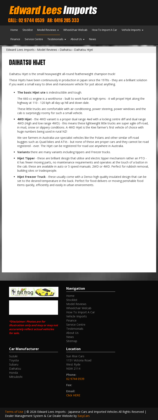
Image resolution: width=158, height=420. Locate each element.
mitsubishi (15, 377)
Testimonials (57, 39)
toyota (14, 360)
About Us (78, 39)
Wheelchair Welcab (75, 30)
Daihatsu (66, 50)
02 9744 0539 (75, 379)
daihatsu (15, 368)
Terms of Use (14, 412)
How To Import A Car (104, 30)
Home (14, 30)
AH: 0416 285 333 (63, 20)
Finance (15, 39)
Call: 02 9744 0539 (26, 20)
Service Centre (34, 39)
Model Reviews (48, 30)
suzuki (13, 356)
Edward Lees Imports (20, 50)
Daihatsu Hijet (83, 50)
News (92, 39)
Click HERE (73, 395)
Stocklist (27, 30)
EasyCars (84, 416)
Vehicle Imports (132, 30)
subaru (13, 364)
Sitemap (71, 341)
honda (13, 373)
